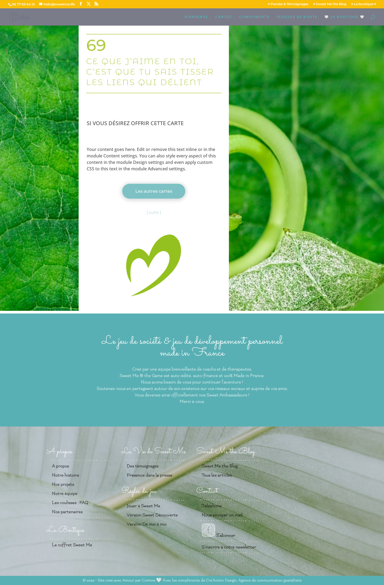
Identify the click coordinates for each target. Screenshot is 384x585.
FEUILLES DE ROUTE (297, 17)
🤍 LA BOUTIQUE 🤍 (344, 17)
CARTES (223, 17)
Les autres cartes (154, 191)
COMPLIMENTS (254, 17)
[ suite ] (154, 212)
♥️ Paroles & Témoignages (288, 4)
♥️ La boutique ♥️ (363, 4)
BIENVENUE (196, 17)
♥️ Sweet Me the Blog (329, 4)
